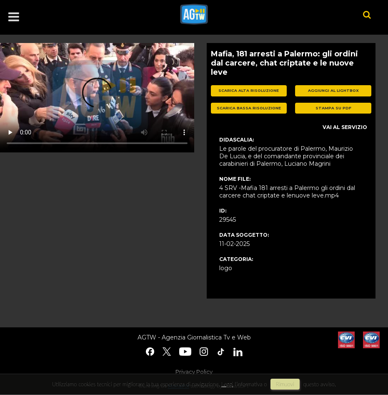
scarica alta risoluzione (248, 90)
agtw (259, 14)
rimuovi (285, 384)
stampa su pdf (333, 108)
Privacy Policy (194, 371)
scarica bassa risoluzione (249, 108)
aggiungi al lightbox (333, 90)
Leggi (227, 384)
